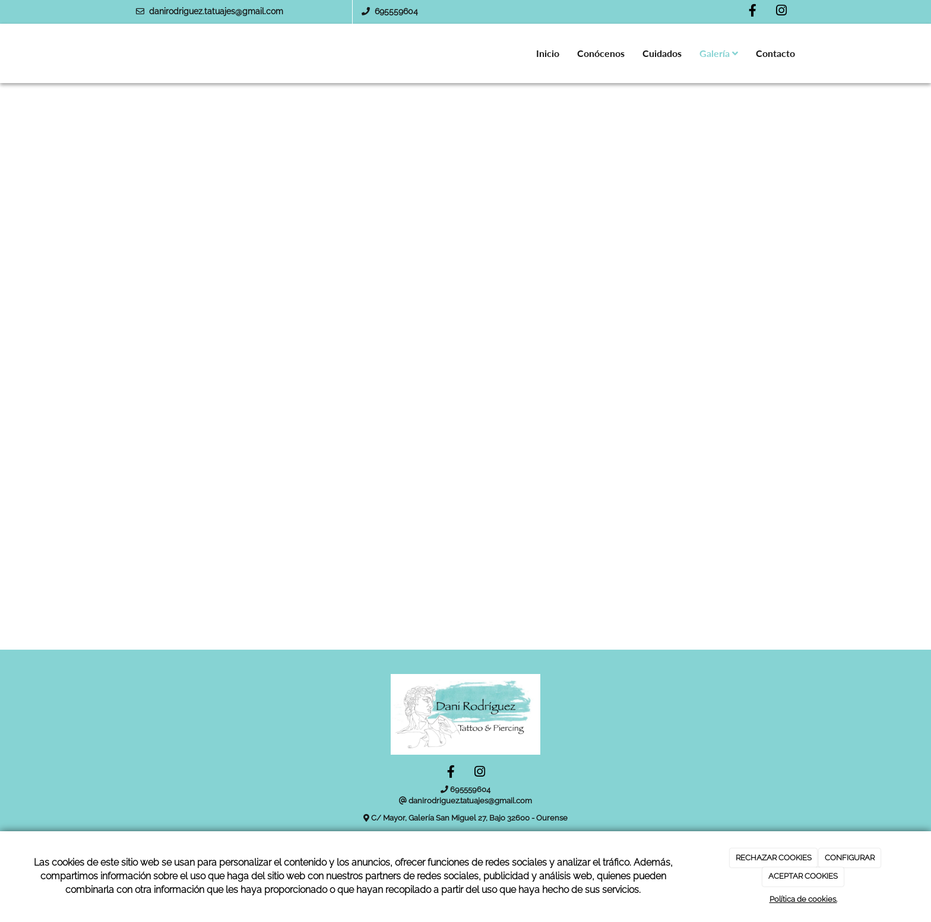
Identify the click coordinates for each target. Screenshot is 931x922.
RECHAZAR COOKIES (774, 857)
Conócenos (601, 53)
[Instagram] (781, 12)
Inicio (547, 53)
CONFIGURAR (850, 857)
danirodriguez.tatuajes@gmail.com (216, 11)
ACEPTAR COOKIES (803, 876)
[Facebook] (752, 12)
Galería (718, 53)
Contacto (775, 53)
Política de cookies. (803, 899)
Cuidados (662, 53)
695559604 (396, 11)
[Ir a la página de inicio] (115, 53)
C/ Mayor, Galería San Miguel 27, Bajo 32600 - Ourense (469, 817)
